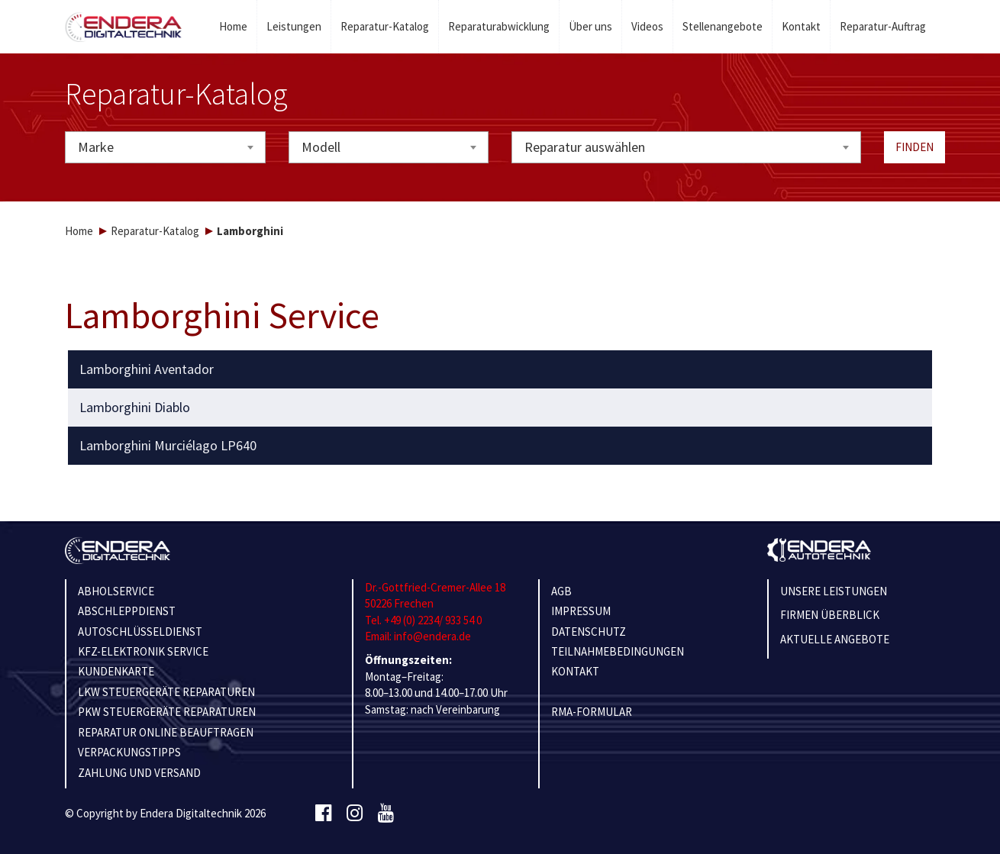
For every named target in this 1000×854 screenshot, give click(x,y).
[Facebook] (323, 813)
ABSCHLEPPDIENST (127, 611)
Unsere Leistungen (833, 591)
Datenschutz (588, 631)
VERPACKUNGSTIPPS (129, 752)
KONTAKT (575, 671)
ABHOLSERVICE (116, 591)
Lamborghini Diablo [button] (134, 407)
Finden (914, 147)
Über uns (590, 26)
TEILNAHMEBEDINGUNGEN (617, 651)
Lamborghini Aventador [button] (146, 369)
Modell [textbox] (321, 147)
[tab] (500, 369)
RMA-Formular (591, 711)
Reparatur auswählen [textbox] (584, 147)
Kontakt (801, 26)
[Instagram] (355, 813)
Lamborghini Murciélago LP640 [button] (167, 445)
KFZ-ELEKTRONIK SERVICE (143, 651)
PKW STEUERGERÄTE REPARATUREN (167, 711)
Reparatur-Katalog (384, 26)
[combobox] (165, 147)
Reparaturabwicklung (499, 26)
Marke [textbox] (96, 147)
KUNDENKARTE (116, 671)
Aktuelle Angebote (834, 639)
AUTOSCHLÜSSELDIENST (140, 631)
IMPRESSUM (581, 611)
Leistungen (293, 26)
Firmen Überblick (829, 614)
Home (233, 26)
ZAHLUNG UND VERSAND (139, 772)
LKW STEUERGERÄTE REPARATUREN (166, 692)
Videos (647, 26)
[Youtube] (386, 813)
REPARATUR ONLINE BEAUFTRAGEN (165, 732)
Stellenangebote (722, 26)
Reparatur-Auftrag (883, 26)
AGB (561, 591)
